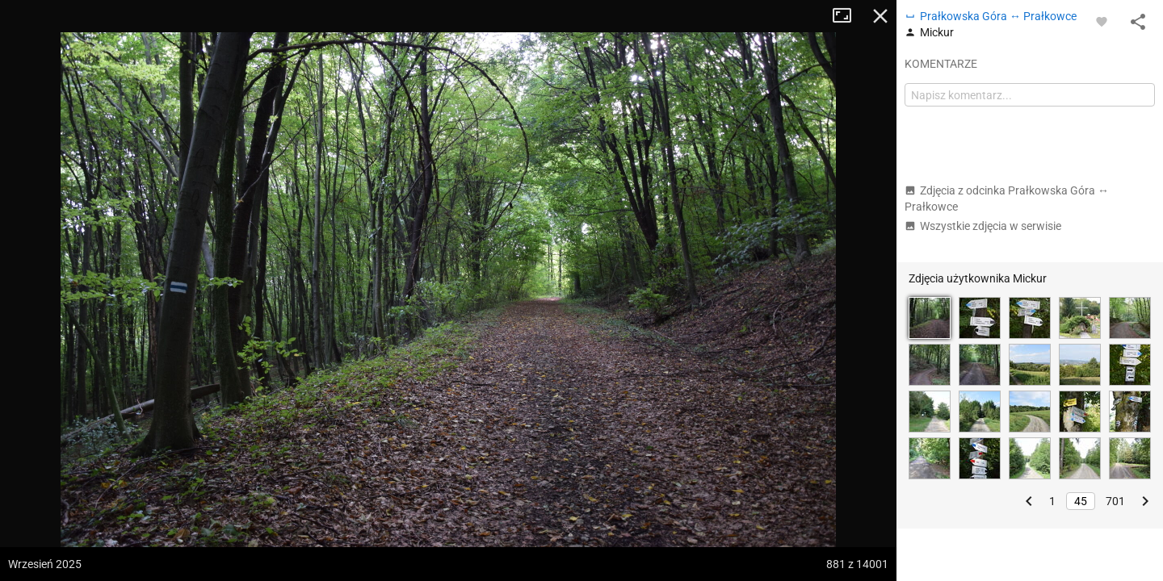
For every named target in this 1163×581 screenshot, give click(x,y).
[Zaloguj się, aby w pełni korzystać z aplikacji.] (1102, 21)
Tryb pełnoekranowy (848, 16)
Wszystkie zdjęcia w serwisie (983, 225)
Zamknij (880, 16)
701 (1115, 501)
